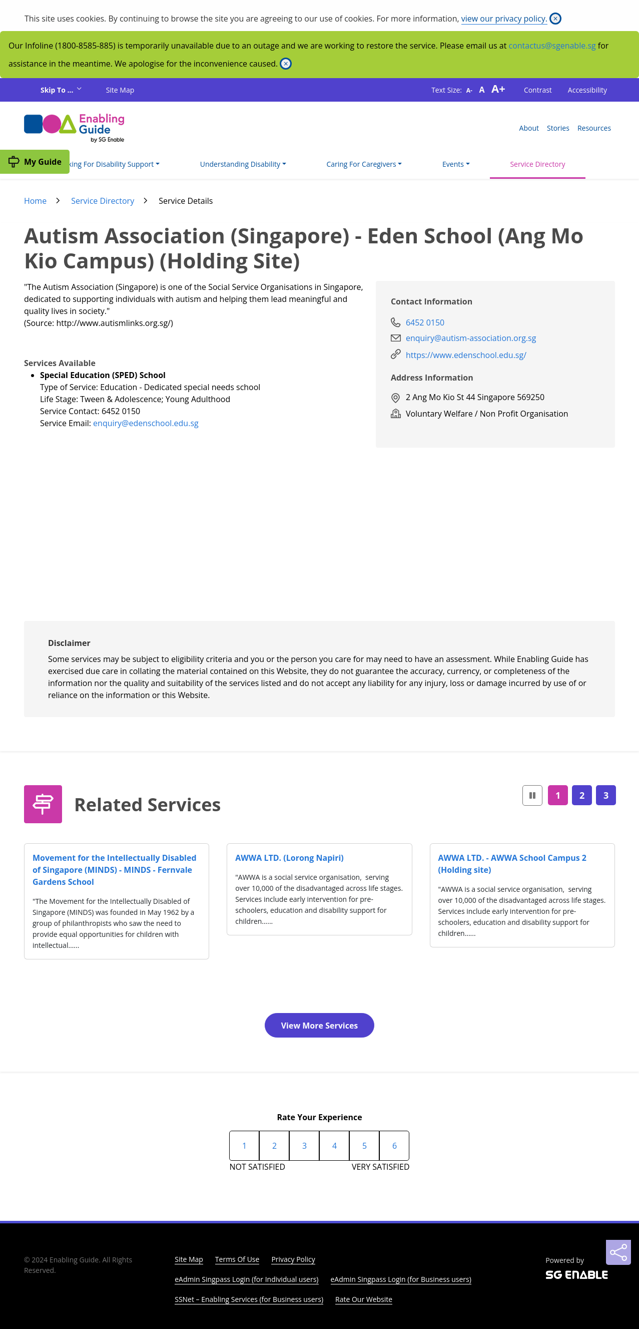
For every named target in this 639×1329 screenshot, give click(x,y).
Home (35, 200)
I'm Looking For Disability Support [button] (99, 164)
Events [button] (453, 164)
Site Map (120, 90)
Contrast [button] (538, 90)
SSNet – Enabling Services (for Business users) (249, 1299)
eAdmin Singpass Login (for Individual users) (246, 1279)
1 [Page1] (557, 795)
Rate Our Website (363, 1299)
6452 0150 (425, 322)
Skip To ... (58, 90)
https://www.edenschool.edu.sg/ (466, 355)
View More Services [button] (319, 1025)
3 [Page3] (605, 795)
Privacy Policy (293, 1259)
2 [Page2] (581, 795)
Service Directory (537, 164)
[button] (532, 795)
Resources (594, 128)
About (529, 128)
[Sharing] (618, 1252)
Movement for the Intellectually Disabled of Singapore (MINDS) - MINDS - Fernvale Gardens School (115, 869)
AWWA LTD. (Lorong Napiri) (289, 857)
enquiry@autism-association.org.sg (471, 338)
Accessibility (587, 90)
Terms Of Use (237, 1259)
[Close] (555, 19)
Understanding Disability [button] (240, 164)
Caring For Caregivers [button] (361, 164)
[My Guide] (35, 162)
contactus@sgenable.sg (552, 45)
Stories (558, 128)
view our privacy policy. (504, 18)
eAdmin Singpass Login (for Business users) (401, 1279)
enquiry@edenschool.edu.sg (146, 423)
